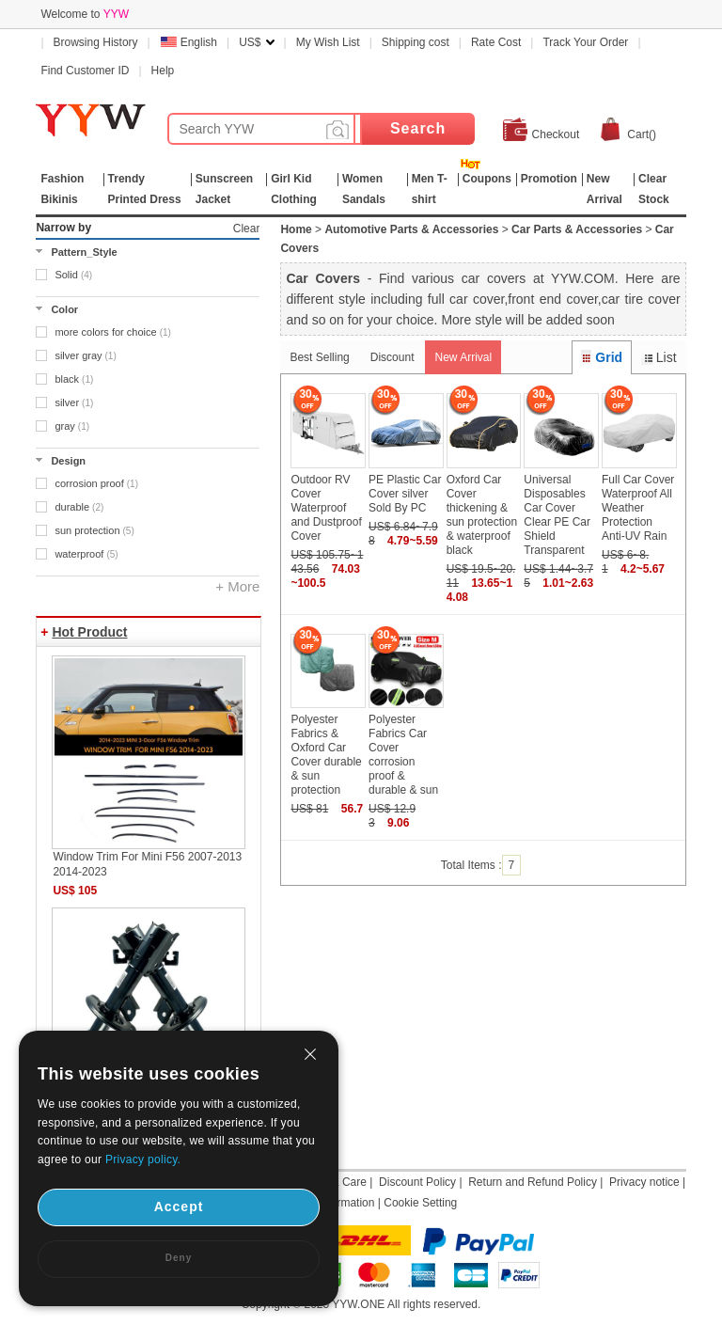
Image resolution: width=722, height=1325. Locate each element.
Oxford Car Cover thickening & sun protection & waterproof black (482, 515)
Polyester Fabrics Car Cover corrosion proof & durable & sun (403, 755)
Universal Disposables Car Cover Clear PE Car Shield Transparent (557, 515)
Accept (179, 1206)
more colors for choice (112, 332)
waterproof (86, 554)
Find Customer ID (84, 70)
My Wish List (328, 42)
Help (163, 70)
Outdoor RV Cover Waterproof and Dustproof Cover (325, 508)
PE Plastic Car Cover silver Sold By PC (405, 493)
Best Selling (319, 357)
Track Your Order (585, 42)
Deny (178, 1258)
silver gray (85, 355)
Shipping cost (415, 42)
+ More (237, 586)
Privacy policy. (142, 1159)
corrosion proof (96, 483)
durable (79, 507)
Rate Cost (496, 42)
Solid (73, 274)
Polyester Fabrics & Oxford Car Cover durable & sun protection (325, 755)
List (658, 357)
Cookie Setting (420, 1202)
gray (72, 426)
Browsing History (96, 42)
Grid (601, 357)
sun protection (94, 530)
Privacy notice (644, 1182)
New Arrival (463, 357)
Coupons (487, 178)
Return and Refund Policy (532, 1182)
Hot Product (89, 631)
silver (74, 402)
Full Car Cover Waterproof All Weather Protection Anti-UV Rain (638, 508)
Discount (392, 357)
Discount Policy (417, 1182)
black (74, 379)
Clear (246, 228)
